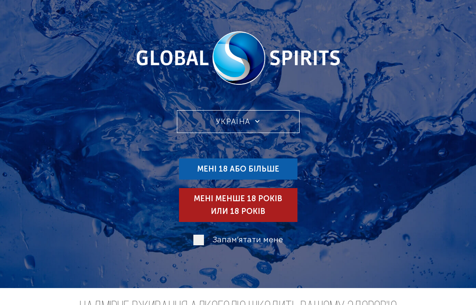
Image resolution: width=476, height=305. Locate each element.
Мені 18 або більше (238, 169)
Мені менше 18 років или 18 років (238, 205)
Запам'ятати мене (247, 240)
